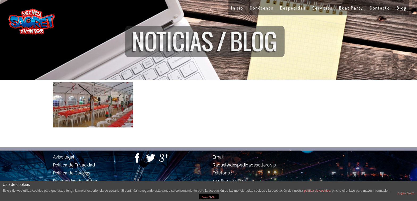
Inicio (237, 8)
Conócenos (261, 8)
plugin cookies (406, 193)
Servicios (322, 8)
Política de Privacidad (74, 165)
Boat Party (351, 8)
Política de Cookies (71, 173)
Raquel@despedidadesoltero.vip (244, 165)
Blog (401, 8)
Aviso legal (63, 157)
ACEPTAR (208, 196)
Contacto (380, 8)
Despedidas (293, 8)
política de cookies (317, 191)
